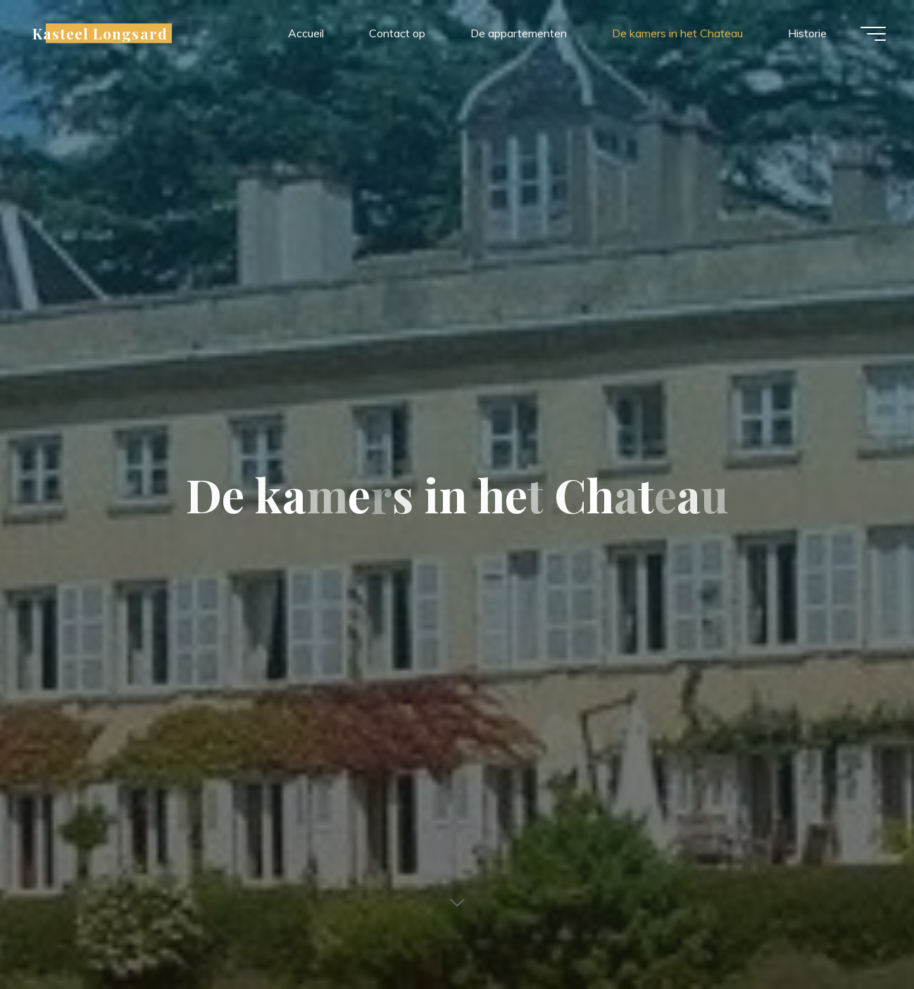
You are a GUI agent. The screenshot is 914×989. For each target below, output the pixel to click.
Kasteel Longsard (100, 33)
